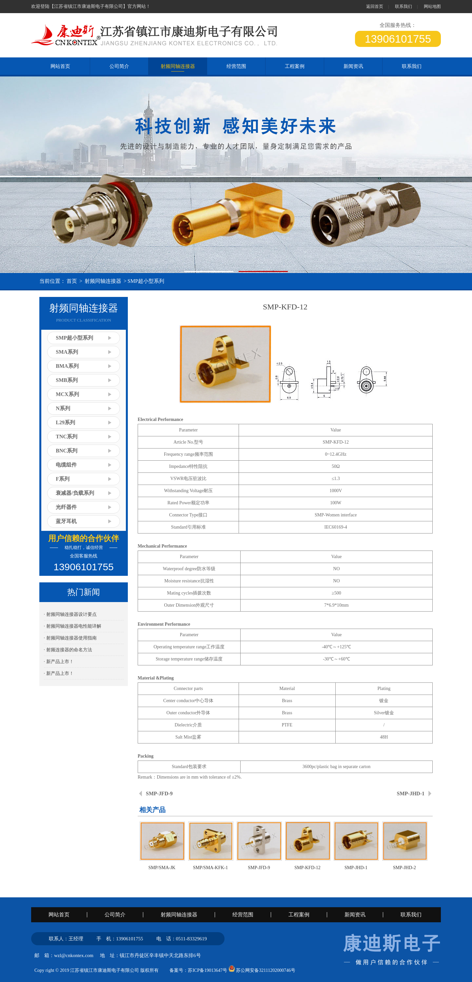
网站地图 (432, 6)
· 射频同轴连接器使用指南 (70, 638)
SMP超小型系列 (146, 281)
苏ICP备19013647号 (207, 970)
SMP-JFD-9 (159, 793)
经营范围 (236, 66)
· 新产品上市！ (59, 661)
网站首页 (59, 914)
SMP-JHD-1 (410, 793)
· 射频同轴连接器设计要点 (70, 614)
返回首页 (374, 6)
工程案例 (295, 66)
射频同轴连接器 (178, 66)
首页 (72, 281)
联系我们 (403, 6)
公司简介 (119, 66)
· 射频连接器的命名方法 (68, 649)
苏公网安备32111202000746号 (261, 970)
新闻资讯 (353, 66)
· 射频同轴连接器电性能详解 (72, 626)
